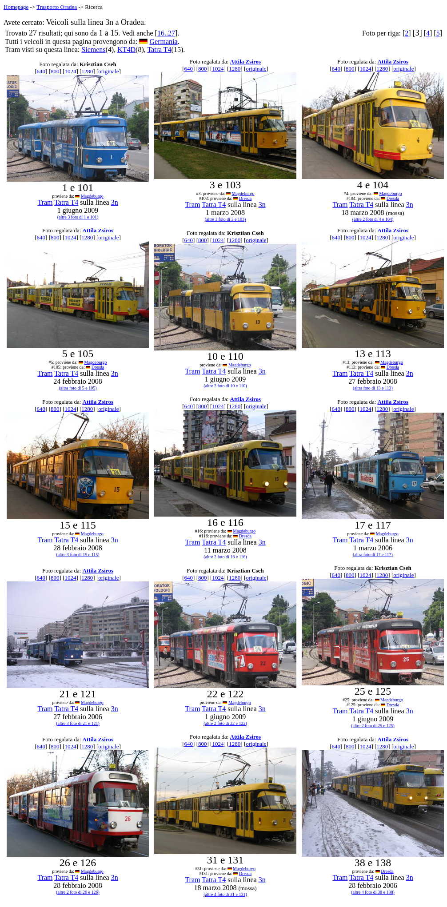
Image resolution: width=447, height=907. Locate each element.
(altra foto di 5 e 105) (77, 388)
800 (55, 71)
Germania (163, 41)
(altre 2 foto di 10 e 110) (225, 385)
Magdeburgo (92, 196)
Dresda (245, 198)
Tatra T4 (159, 49)
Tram (44, 202)
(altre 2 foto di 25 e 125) (373, 725)
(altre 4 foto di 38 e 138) (373, 892)
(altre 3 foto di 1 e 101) (78, 217)
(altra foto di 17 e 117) (373, 554)
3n (114, 202)
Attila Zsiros (245, 61)
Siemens (93, 49)
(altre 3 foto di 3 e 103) (225, 219)
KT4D (126, 49)
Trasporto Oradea (56, 7)
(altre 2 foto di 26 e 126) (78, 892)
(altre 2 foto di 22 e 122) (225, 723)
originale (108, 71)
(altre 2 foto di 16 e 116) (225, 556)
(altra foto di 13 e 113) (373, 388)
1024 (70, 71)
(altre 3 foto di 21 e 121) (78, 723)
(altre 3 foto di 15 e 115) (77, 554)
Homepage (16, 7)
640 (41, 71)
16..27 (166, 33)
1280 (87, 71)
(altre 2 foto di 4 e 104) (373, 219)
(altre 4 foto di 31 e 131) (225, 894)
